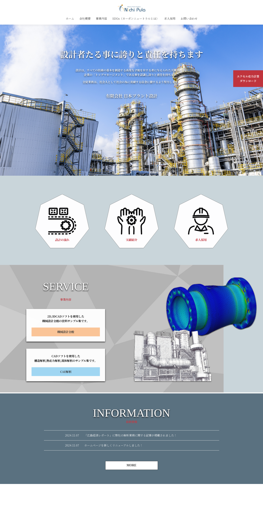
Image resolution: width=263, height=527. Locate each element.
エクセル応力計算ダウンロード (248, 78)
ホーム (70, 19)
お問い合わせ (189, 19)
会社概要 (85, 19)
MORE (131, 481)
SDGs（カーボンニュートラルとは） (135, 19)
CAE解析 (65, 388)
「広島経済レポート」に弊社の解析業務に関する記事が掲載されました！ (130, 452)
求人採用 (169, 19)
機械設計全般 (65, 348)
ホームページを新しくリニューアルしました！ (113, 462)
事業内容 (101, 19)
